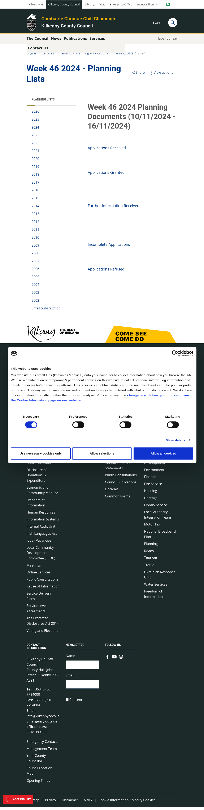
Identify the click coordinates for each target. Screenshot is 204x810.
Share (138, 75)
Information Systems (43, 522)
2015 (35, 201)
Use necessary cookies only (41, 453)
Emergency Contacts (42, 744)
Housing (150, 493)
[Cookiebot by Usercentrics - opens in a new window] (175, 353)
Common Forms (117, 499)
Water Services (155, 587)
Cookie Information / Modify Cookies (127, 803)
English (32, 56)
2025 (35, 122)
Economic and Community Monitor (42, 493)
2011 (35, 232)
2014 (35, 208)
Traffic (149, 567)
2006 (35, 271)
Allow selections (102, 453)
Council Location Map (39, 774)
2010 (35, 240)
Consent (75, 704)
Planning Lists (123, 56)
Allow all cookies (163, 453)
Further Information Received (113, 208)
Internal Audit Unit (41, 529)
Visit (102, 4)
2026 (35, 114)
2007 (35, 264)
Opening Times (38, 783)
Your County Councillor (36, 761)
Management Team (42, 751)
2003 (35, 295)
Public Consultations (42, 582)
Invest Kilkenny (147, 4)
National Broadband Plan (160, 537)
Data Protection (39, 465)
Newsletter (75, 647)
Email (70, 678)
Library (89, 4)
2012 (35, 224)
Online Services (39, 575)
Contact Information (36, 649)
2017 (35, 185)
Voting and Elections (42, 633)
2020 (35, 161)
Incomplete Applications (109, 247)
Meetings (34, 568)
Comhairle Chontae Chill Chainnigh (78, 18)
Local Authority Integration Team (157, 518)
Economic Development (154, 463)
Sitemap (33, 803)
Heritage (151, 500)
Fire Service (153, 486)
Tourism (150, 560)
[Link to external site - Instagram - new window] (120, 659)
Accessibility (18, 799)
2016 (35, 193)
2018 (35, 177)
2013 (35, 216)
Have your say (166, 41)
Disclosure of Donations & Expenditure (37, 478)
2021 (35, 153)
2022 (35, 146)
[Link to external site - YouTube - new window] (114, 659)
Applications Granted (106, 175)
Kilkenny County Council (64, 4)
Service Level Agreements (37, 611)
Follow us (113, 647)
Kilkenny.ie (36, 4)
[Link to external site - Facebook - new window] (107, 659)
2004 (35, 287)
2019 (35, 169)
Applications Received (107, 150)
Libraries (112, 492)
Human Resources (41, 515)
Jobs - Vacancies (39, 543)
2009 (35, 248)
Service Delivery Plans (39, 599)
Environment (154, 472)
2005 (35, 279)
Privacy (50, 803)
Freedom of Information (36, 505)
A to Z (88, 803)
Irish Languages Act (42, 536)
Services (48, 56)
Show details (175, 440)
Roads (149, 553)
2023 (35, 138)
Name (70, 658)
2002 (35, 303)
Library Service (155, 507)
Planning (64, 56)
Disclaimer (70, 803)
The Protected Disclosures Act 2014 (43, 624)
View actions (161, 75)
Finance (150, 479)
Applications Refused (106, 271)
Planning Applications (92, 56)
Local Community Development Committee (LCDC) (41, 555)
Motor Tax (152, 527)
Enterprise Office (121, 4)
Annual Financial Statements (118, 468)
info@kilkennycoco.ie (43, 718)
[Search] (172, 22)
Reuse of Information (43, 589)
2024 (142, 56)
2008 (35, 256)
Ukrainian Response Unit (159, 577)
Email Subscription (46, 311)
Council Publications (120, 485)
